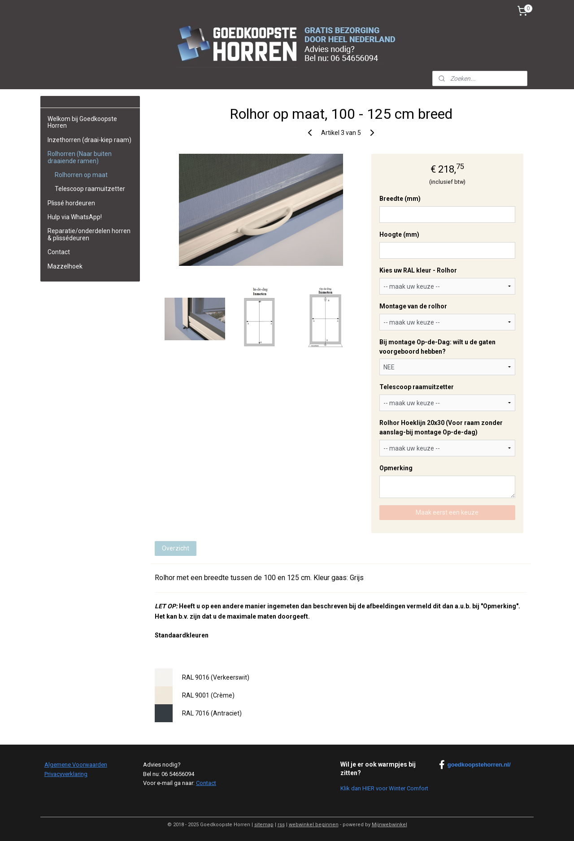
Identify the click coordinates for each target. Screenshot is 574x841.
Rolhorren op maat (81, 174)
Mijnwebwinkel (389, 825)
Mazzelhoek (65, 266)
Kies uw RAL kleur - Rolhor (418, 270)
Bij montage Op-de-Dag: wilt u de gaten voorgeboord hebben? (437, 346)
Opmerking (395, 468)
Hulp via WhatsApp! (75, 217)
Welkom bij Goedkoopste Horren (82, 122)
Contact (59, 252)
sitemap (264, 825)
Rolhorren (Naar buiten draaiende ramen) (80, 157)
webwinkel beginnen (314, 825)
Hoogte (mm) (399, 234)
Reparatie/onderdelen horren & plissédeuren (89, 234)
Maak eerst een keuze (447, 512)
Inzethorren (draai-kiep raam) (89, 139)
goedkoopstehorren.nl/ (475, 764)
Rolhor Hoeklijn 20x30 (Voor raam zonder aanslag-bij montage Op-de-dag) (440, 427)
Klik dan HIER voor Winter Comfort (384, 788)
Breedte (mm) (399, 198)
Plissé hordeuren (71, 203)
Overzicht (175, 548)
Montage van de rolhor (413, 306)
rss (281, 825)
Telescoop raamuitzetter (416, 386)
